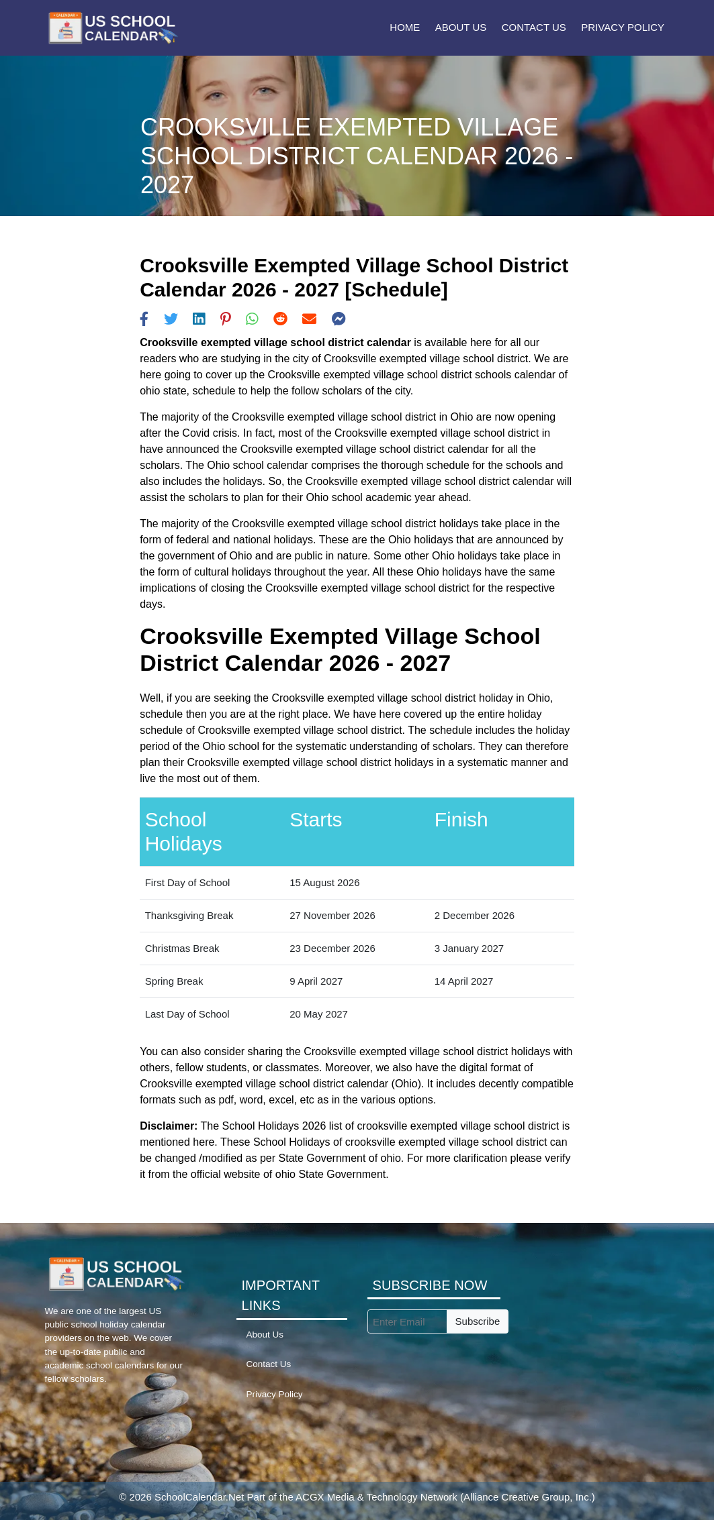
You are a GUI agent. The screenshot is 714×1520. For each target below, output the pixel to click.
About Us (460, 27)
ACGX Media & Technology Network (376, 1497)
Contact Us (534, 27)
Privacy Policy (622, 27)
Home (405, 27)
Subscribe (477, 1321)
